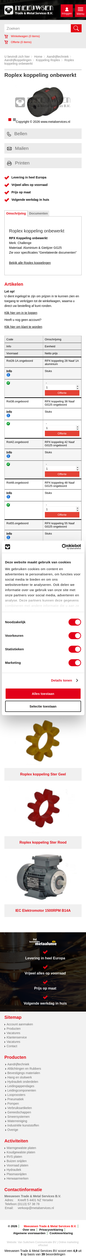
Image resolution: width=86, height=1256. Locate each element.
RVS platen (14, 1156)
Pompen (13, 1103)
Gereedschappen (19, 1112)
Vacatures (13, 1033)
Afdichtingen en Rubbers (24, 1068)
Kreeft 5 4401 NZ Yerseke (35, 1200)
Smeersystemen (18, 1116)
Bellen (17, 133)
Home (38, 56)
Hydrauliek (14, 1169)
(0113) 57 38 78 (29, 1204)
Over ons (29, 1229)
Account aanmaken (20, 1024)
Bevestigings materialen (23, 1073)
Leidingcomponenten (21, 1090)
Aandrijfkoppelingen (17, 60)
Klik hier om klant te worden (23, 327)
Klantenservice (17, 1037)
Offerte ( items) (17, 42)
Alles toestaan (43, 693)
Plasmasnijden (17, 1174)
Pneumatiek (15, 1099)
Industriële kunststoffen (23, 1125)
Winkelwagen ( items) (22, 36)
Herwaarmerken (18, 1178)
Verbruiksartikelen (19, 1108)
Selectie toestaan (43, 706)
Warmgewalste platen (21, 1148)
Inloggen (67, 13)
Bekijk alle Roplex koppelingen (30, 263)
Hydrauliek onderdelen (22, 1081)
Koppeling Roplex (48, 60)
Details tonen (61, 680)
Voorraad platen (17, 1165)
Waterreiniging (17, 1121)
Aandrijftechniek (58, 56)
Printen (18, 162)
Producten (14, 1028)
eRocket (43, 1245)
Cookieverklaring (61, 1233)
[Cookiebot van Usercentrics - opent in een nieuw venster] (62, 547)
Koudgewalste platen (21, 1152)
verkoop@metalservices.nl (36, 1208)
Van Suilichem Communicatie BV (37, 1242)
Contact (12, 1046)
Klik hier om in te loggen (20, 313)
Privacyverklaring (51, 1229)
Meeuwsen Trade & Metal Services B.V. (50, 1226)
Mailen (18, 148)
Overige (12, 1129)
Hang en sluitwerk (19, 1077)
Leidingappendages (20, 1086)
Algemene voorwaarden (29, 1233)
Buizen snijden (17, 1161)
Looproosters (16, 1095)
